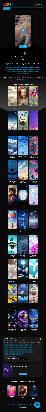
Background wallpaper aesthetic (34, 69)
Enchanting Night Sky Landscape (33, 330)
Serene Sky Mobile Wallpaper (23, 182)
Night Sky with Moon (23, 280)
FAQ (34, 404)
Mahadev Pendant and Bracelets (23, 132)
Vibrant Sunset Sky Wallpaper (34, 132)
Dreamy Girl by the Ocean (12, 206)
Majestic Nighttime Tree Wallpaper (23, 305)
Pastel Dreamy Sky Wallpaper (34, 206)
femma (26, 53)
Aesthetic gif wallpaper (21, 71)
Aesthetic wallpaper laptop (11, 67)
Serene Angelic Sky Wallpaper (34, 281)
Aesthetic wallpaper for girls (23, 73)
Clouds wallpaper (16, 13)
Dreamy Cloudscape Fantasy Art (34, 305)
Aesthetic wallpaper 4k (10, 69)
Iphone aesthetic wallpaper (23, 67)
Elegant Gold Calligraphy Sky (12, 132)
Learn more (23, 374)
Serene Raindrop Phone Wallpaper (23, 256)
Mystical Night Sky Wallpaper (23, 231)
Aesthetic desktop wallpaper (34, 67)
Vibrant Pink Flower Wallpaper (33, 256)
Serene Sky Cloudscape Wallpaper (12, 108)
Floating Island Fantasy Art (12, 256)
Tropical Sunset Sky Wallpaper (34, 182)
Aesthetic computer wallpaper (21, 69)
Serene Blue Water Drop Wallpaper (12, 182)
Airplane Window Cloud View (23, 206)
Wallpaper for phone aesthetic (32, 71)
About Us (13, 404)
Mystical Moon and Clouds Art (23, 330)
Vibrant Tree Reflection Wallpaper (34, 157)
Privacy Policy (29, 404)
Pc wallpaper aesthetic (12, 71)
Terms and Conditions (20, 404)
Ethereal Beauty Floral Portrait (23, 108)
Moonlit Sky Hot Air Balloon (34, 231)
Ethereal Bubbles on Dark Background (12, 330)
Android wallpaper (13, 342)
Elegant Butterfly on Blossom (33, 108)
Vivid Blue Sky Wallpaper (12, 157)
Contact (8, 404)
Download (23, 47)
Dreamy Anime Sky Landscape (12, 231)
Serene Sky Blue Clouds (23, 156)
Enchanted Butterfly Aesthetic (12, 281)
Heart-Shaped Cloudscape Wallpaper (12, 305)
